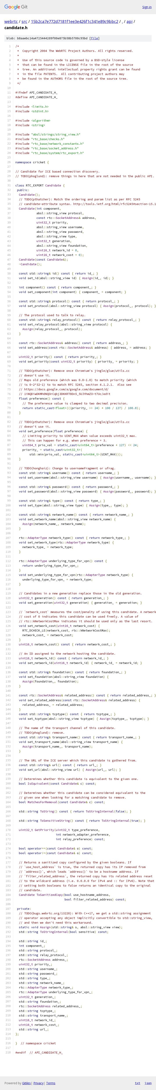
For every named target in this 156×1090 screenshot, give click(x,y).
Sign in (147, 7)
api (129, 21)
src (24, 21)
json (148, 1083)
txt (137, 1083)
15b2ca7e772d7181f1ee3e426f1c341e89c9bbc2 (74, 21)
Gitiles (26, 1083)
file (94, 38)
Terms (50, 1083)
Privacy (38, 1083)
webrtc (11, 21)
